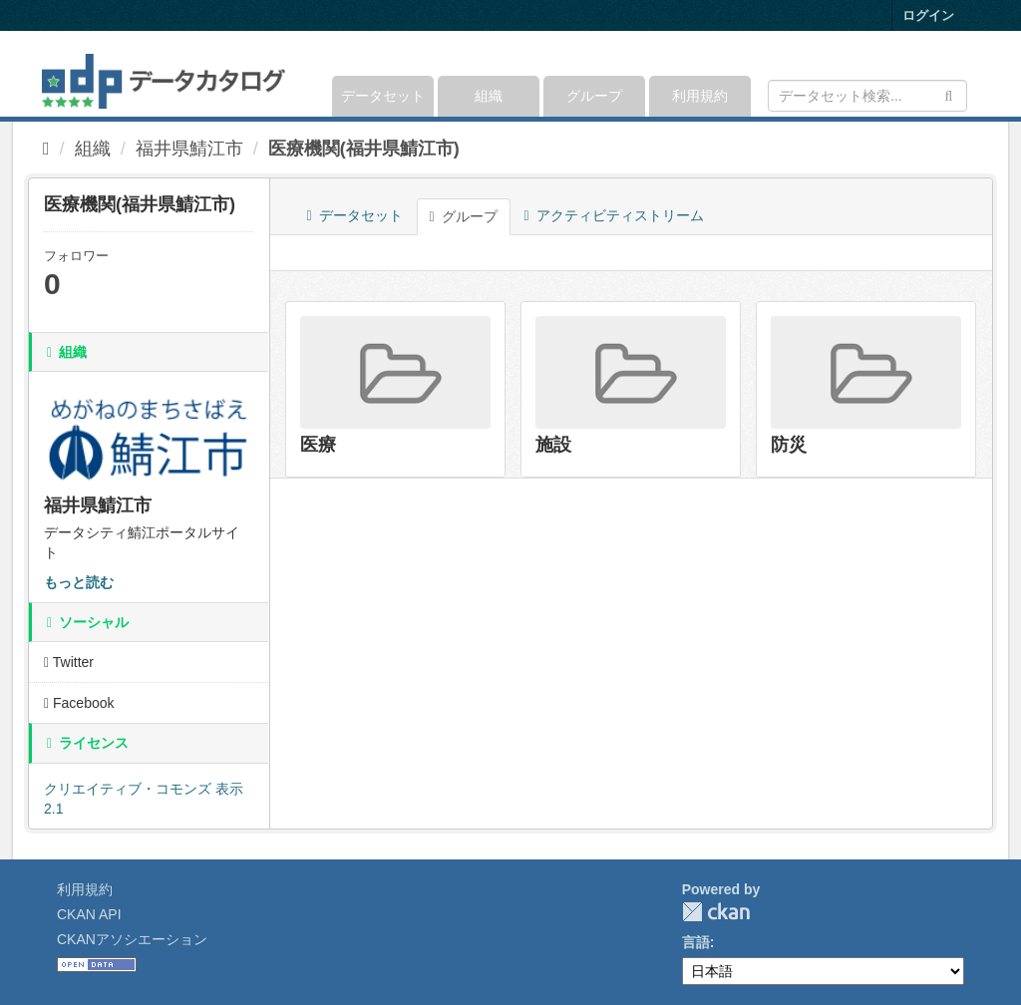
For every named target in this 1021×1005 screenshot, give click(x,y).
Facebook (79, 703)
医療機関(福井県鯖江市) (364, 149)
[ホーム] (46, 149)
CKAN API (89, 914)
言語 (696, 942)
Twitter (69, 662)
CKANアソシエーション (132, 939)
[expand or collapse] (965, 74)
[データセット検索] (867, 96)
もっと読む (79, 582)
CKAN (716, 911)
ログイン (928, 15)
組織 (489, 96)
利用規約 (700, 96)
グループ (594, 96)
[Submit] (948, 94)
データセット (383, 96)
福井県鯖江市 (189, 149)
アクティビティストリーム (614, 215)
